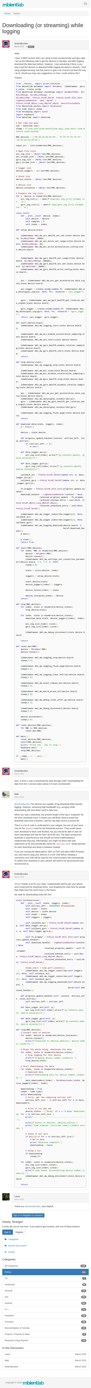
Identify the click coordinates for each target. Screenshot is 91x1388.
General (45, 1290)
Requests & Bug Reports (45, 1340)
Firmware (45, 1321)
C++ (45, 1309)
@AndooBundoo (22, 804)
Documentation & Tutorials (45, 1327)
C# (45, 1278)
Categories (12, 1239)
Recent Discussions (16, 1245)
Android (45, 1303)
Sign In (16, 1215)
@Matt (17, 884)
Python (31, 46)
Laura (17, 1196)
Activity (10, 1252)
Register (27, 1215)
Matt (16, 794)
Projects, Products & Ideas (45, 1334)
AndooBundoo (21, 43)
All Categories (45, 1265)
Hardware (45, 1315)
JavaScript (45, 1284)
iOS (45, 1296)
